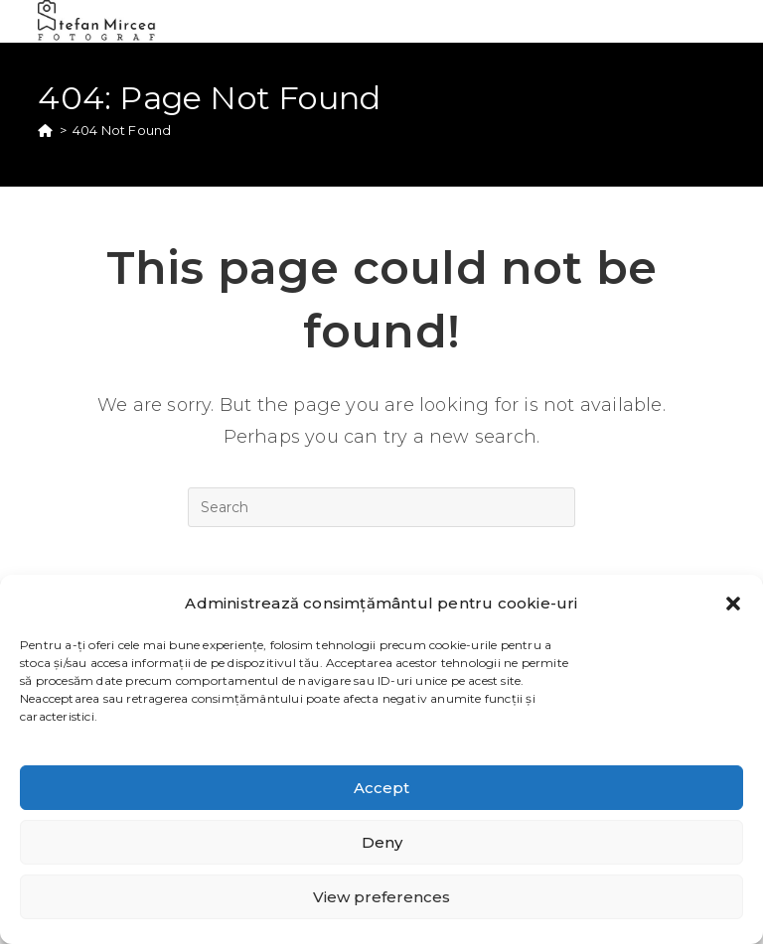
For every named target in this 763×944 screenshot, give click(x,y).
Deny (382, 842)
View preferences (381, 896)
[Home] (45, 130)
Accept (381, 787)
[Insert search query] (381, 507)
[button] (733, 603)
